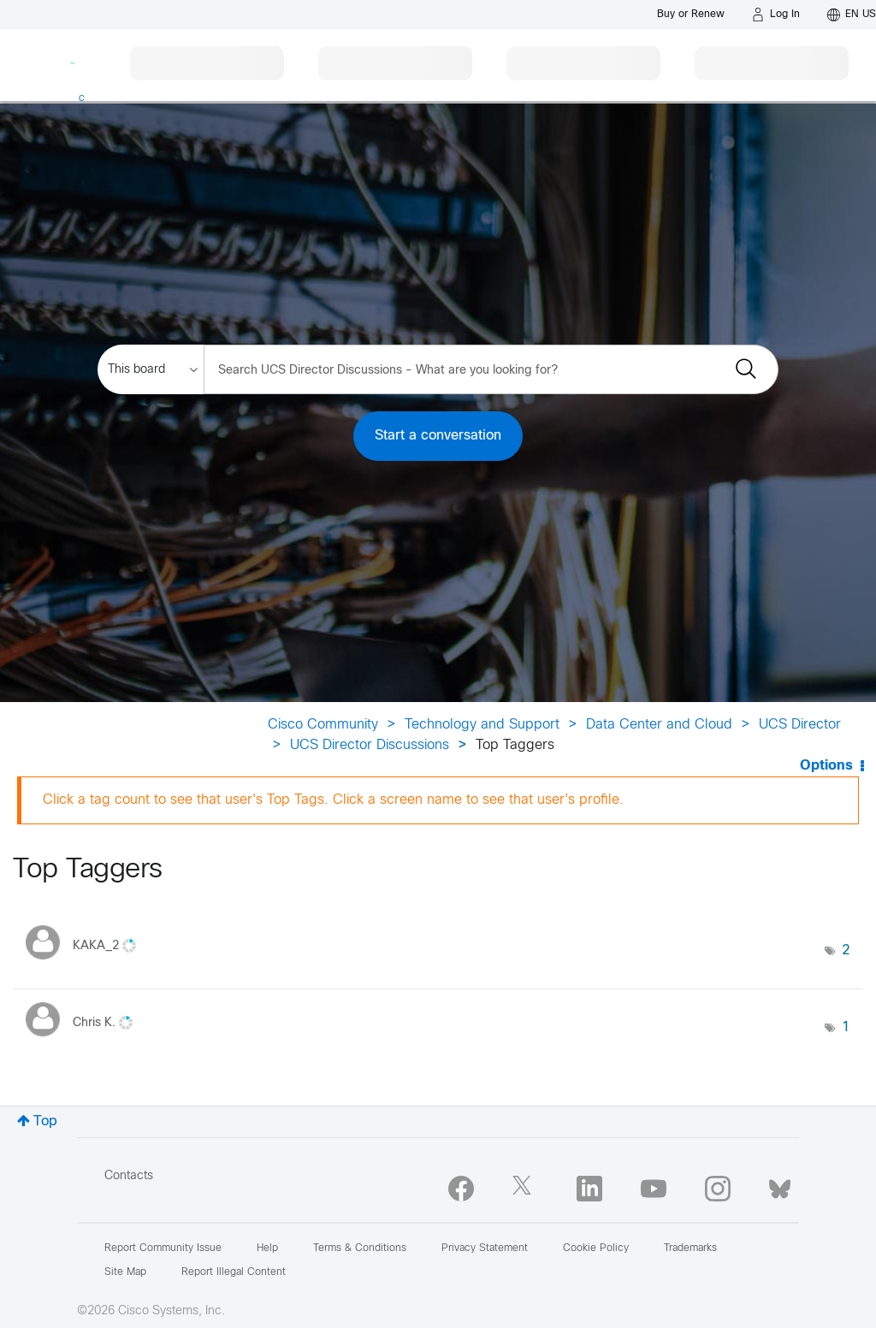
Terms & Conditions (359, 1248)
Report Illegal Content (233, 1272)
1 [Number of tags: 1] (846, 1027)
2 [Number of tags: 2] (846, 950)
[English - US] (851, 14)
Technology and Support (482, 724)
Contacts (128, 1176)
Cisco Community (323, 724)
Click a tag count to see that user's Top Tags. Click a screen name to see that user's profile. (333, 800)
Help (267, 1248)
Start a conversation (438, 435)
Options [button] (826, 765)
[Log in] (776, 14)
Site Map (125, 1272)
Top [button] (45, 1121)
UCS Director (800, 724)
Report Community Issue (163, 1248)
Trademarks (690, 1248)
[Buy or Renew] (691, 14)
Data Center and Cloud (659, 724)
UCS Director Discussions (369, 745)
